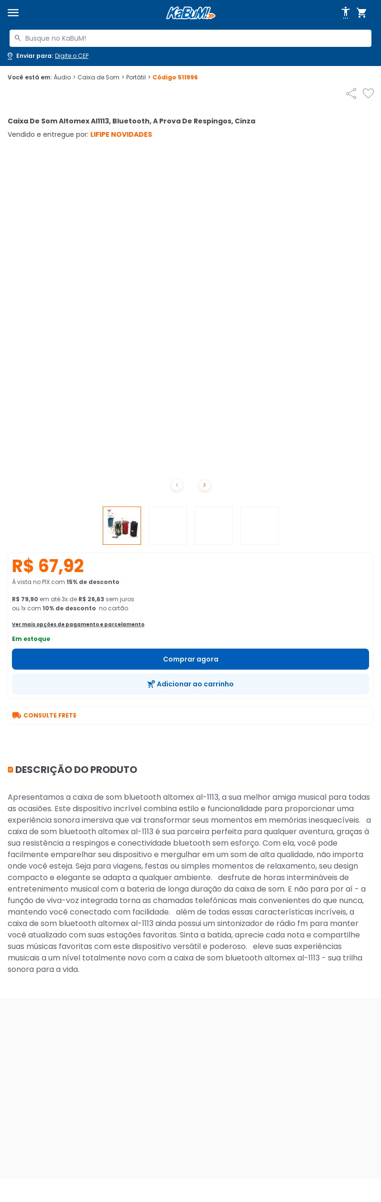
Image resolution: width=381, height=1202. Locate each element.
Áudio (65, 77)
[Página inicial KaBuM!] (190, 13)
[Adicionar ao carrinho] (190, 684)
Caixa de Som (100, 77)
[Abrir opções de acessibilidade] (345, 13)
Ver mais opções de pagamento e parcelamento (78, 624)
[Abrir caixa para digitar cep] (47, 56)
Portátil (138, 77)
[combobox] (190, 38)
